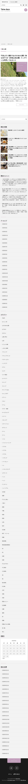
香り (3, 631)
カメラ (3, 370)
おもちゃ (4, 333)
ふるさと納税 (5, 348)
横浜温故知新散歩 (6, 544)
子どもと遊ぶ (5, 499)
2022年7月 (4, 246)
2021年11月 (5, 277)
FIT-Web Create (11, 780)
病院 (3, 594)
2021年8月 (4, 284)
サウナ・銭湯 (5, 408)
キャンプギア (5, 393)
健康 (3, 495)
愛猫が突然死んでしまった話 (8, 203)
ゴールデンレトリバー (8, 81)
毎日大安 (7, 85)
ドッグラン (21, 81)
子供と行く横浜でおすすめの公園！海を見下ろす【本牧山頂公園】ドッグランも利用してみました (14, 58)
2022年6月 (4, 250)
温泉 (3, 556)
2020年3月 (4, 307)
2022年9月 (4, 239)
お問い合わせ (16, 774)
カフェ (3, 367)
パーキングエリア (6, 469)
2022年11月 (5, 235)
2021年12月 (5, 273)
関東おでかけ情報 (6, 624)
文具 (3, 522)
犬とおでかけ (5, 563)
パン (3, 465)
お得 (7, 80)
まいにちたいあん (15, 80)
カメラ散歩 (4, 374)
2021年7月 (4, 288)
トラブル (4, 446)
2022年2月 (4, 265)
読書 (3, 609)
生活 (3, 590)
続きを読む (21, 104)
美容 (3, 597)
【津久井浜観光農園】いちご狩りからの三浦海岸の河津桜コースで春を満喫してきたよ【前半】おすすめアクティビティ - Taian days (14, 183)
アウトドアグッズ (6, 355)
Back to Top (14, 761)
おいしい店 (4, 321)
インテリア (4, 363)
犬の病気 (4, 571)
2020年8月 (4, 299)
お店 (3, 340)
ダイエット (4, 427)
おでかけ (21, 65)
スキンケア (4, 420)
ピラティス (4, 473)
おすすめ (4, 80)
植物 (3, 537)
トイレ (3, 439)
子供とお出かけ (6, 84)
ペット (20, 68)
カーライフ (4, 378)
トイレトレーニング (6, 442)
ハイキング (4, 457)
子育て (3, 503)
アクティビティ (5, 359)
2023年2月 (4, 231)
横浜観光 (2, 85)
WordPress (23, 780)
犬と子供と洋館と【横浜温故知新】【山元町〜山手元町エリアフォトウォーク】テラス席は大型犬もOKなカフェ (17, 165)
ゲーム (3, 404)
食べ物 (3, 628)
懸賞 (3, 507)
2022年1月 (4, 269)
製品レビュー (5, 601)
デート (3, 431)
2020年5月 (4, 303)
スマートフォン (5, 423)
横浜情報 (4, 541)
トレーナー (16, 81)
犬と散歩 (4, 567)
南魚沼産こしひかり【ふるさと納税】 (16, 130)
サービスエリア (5, 412)
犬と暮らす (13, 85)
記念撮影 (4, 605)
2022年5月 (4, 254)
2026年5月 (4, 224)
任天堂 (3, 491)
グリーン (4, 397)
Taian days (5, 9)
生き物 (3, 586)
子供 (2, 84)
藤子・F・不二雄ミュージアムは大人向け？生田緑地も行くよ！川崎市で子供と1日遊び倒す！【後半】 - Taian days (14, 198)
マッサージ (4, 484)
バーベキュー (5, 461)
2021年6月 (4, 292)
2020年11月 (5, 295)
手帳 (3, 510)
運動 (3, 620)
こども (10, 80)
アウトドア (4, 352)
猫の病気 (4, 582)
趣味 (3, 612)
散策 (20, 70)
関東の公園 (20, 85)
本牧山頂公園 (20, 84)
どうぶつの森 (5, 344)
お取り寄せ (4, 336)
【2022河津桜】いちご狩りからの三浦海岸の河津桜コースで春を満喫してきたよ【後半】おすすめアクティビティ (14, 181)
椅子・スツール (5, 533)
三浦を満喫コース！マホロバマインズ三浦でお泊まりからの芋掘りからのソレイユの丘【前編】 (17, 156)
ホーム (10, 774)
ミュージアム (5, 488)
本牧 (16, 84)
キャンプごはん (5, 389)
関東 (17, 85)
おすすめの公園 (22, 63)
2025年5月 (4, 227)
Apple (3, 318)
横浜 (25, 84)
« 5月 (3, 658)
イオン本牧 (22, 80)
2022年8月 (4, 243)
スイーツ (4, 416)
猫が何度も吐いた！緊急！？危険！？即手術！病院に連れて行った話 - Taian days (14, 205)
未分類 (3, 529)
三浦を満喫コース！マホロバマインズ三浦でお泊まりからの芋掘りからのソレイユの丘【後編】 (17, 148)
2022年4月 (4, 258)
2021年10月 (5, 280)
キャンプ (4, 382)
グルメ (3, 401)
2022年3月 (4, 261)
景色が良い (12, 84)
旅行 (3, 525)
